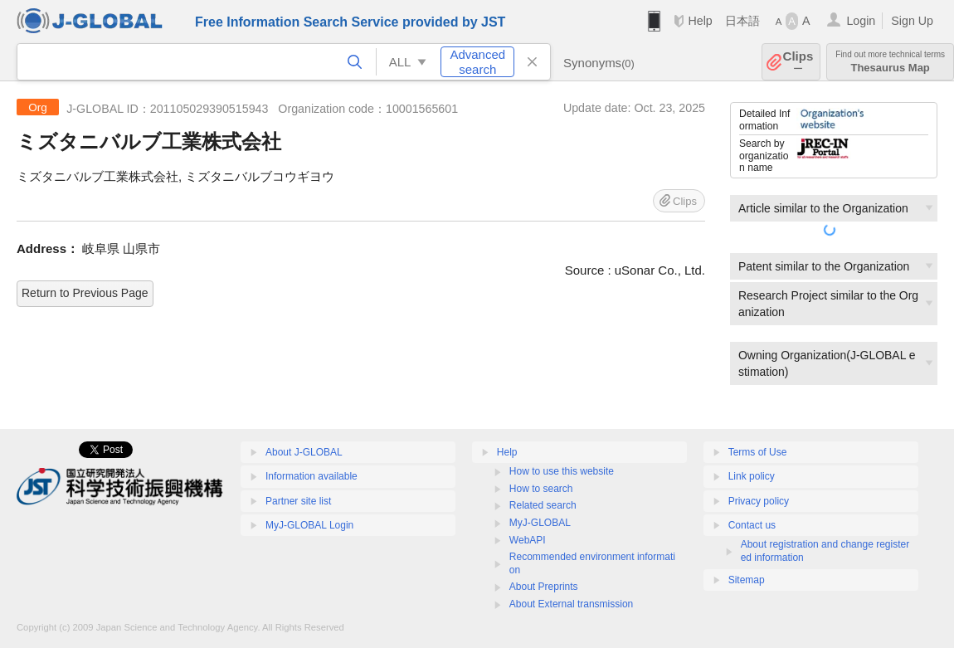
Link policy (751, 476)
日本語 (742, 20)
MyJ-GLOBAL (540, 523)
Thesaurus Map (890, 62)
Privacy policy (758, 501)
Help (700, 20)
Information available (311, 476)
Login (860, 20)
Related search (543, 505)
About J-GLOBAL (304, 452)
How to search (541, 489)
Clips (798, 62)
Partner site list (298, 501)
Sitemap (746, 580)
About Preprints (543, 586)
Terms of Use (757, 452)
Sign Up (912, 20)
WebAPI (527, 540)
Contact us (752, 525)
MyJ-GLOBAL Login (309, 525)
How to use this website (561, 471)
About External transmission (571, 604)
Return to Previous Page (85, 293)
